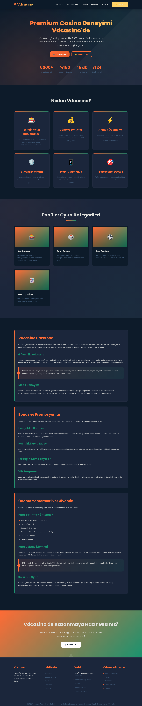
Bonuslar (94, 4)
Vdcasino (59, 4)
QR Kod (107, 685)
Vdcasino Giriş (72, 4)
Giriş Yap (120, 4)
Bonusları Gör (82, 54)
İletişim (77, 680)
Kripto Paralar (110, 681)
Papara (107, 674)
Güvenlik (105, 4)
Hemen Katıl (71, 641)
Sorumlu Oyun (80, 684)
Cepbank (108, 678)
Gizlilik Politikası (80, 688)
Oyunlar (85, 4)
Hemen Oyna (59, 54)
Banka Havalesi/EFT (112, 670)
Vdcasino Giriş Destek (83, 676)
